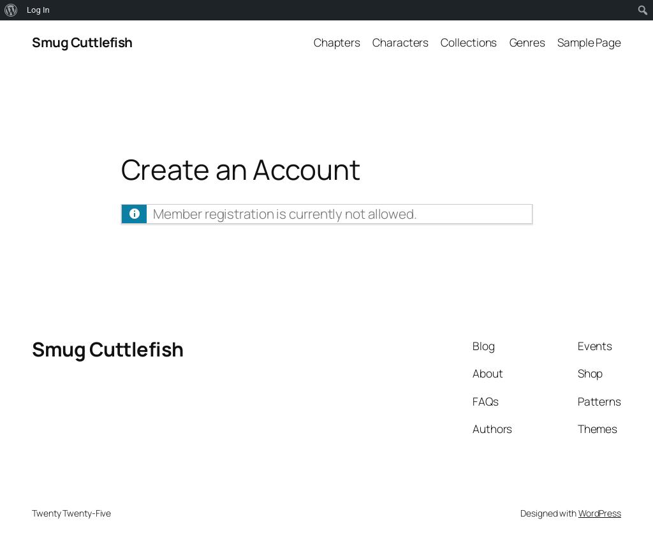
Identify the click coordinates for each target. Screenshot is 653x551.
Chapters (337, 42)
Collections (469, 42)
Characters (400, 42)
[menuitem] (11, 10)
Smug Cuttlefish (82, 42)
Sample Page (589, 42)
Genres (527, 42)
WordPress (599, 513)
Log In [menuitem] (38, 10)
